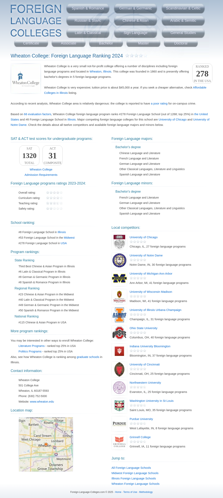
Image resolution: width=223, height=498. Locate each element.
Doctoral (180, 43)
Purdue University (141, 419)
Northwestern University (145, 382)
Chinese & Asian (136, 21)
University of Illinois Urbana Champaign (155, 310)
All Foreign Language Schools (131, 467)
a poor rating (159, 103)
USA (64, 243)
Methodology (146, 492)
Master (143, 43)
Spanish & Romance (88, 8)
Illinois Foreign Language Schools (134, 478)
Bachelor (106, 43)
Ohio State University (143, 328)
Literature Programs (32, 345)
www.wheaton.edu (42, 401)
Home (118, 492)
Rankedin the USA (202, 74)
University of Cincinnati (145, 364)
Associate (68, 43)
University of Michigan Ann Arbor (151, 273)
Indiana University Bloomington (150, 346)
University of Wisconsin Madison (151, 291)
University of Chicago (173, 119)
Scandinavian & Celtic (183, 8)
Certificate (31, 43)
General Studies (183, 33)
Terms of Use (130, 492)
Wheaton (95, 71)
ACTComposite (52, 156)
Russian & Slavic (87, 21)
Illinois (107, 71)
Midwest (69, 237)
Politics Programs (30, 351)
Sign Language (135, 33)
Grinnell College (140, 437)
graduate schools (88, 357)
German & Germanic (135, 8)
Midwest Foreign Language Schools (135, 473)
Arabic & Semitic (183, 21)
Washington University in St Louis (152, 400)
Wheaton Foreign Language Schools (136, 483)
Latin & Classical (88, 33)
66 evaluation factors (37, 114)
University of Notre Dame (146, 255)
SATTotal (29, 156)
